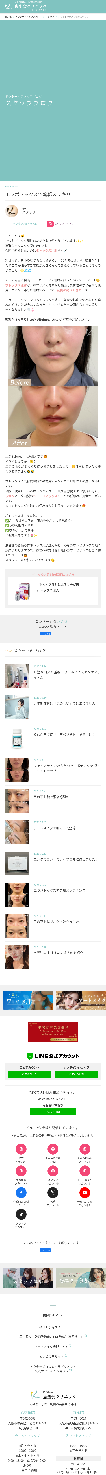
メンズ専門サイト (53, 1356)
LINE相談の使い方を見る (53, 1098)
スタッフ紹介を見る (25, 223)
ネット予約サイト (53, 1327)
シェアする (45, 633)
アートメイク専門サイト (53, 1347)
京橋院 (78, 1412)
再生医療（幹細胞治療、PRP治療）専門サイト (53, 1337)
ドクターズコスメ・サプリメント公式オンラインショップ (53, 1368)
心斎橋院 (27, 1412)
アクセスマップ (27, 1436)
